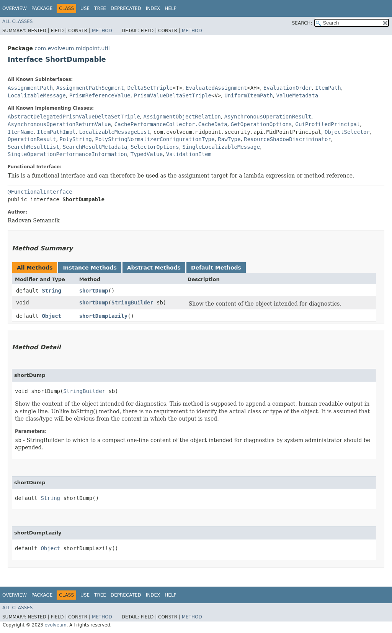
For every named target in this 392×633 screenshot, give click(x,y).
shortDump (93, 291)
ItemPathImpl (56, 132)
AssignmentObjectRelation (181, 116)
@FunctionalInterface (40, 192)
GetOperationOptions (261, 124)
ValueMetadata (297, 95)
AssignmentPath (30, 88)
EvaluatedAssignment (216, 88)
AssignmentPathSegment (90, 88)
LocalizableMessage (37, 95)
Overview (14, 8)
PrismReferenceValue (100, 95)
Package (41, 8)
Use (85, 8)
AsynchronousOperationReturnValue (59, 124)
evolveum (55, 625)
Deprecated (126, 8)
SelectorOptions (155, 147)
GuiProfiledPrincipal (328, 124)
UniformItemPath (248, 95)
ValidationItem (188, 154)
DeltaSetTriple (150, 88)
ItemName (20, 132)
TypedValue (147, 154)
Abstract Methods (154, 268)
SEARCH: (302, 23)
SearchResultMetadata (95, 147)
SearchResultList (33, 147)
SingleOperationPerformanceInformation (67, 154)
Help (170, 8)
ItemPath (328, 88)
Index (153, 8)
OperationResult (32, 139)
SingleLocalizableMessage (221, 147)
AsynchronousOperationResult (268, 116)
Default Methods (216, 268)
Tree (100, 8)
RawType (229, 139)
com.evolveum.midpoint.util (71, 48)
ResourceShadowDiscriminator (287, 139)
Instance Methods (89, 268)
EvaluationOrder (287, 88)
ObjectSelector (347, 132)
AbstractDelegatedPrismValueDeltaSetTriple (74, 116)
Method (102, 30)
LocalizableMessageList (114, 132)
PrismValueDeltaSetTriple (172, 95)
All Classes (17, 21)
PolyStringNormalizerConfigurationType (155, 139)
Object (51, 316)
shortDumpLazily (103, 316)
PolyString (75, 139)
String (51, 291)
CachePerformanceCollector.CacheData (170, 124)
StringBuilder (132, 302)
